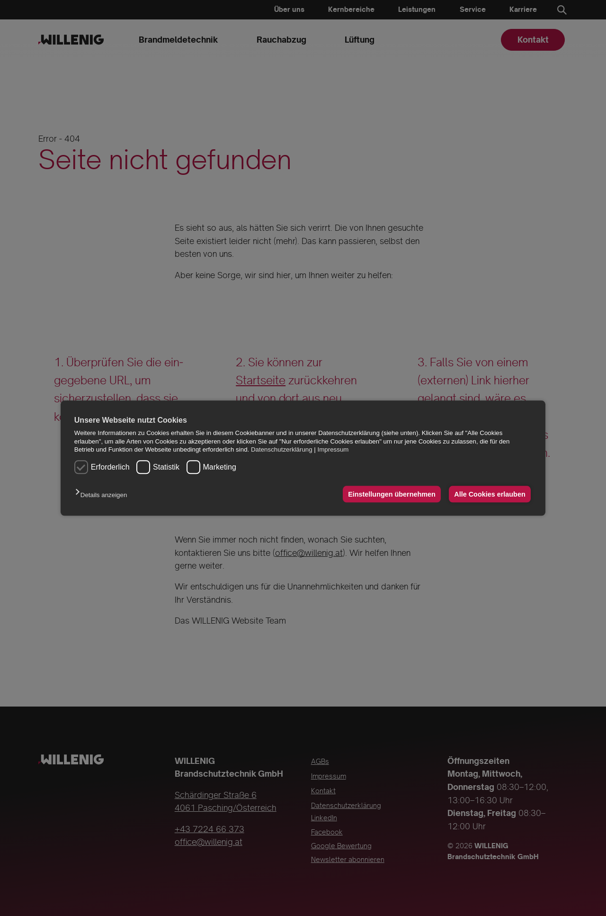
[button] (103, 495)
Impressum (333, 449)
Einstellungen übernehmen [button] (392, 494)
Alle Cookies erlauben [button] (489, 494)
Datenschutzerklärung (281, 449)
